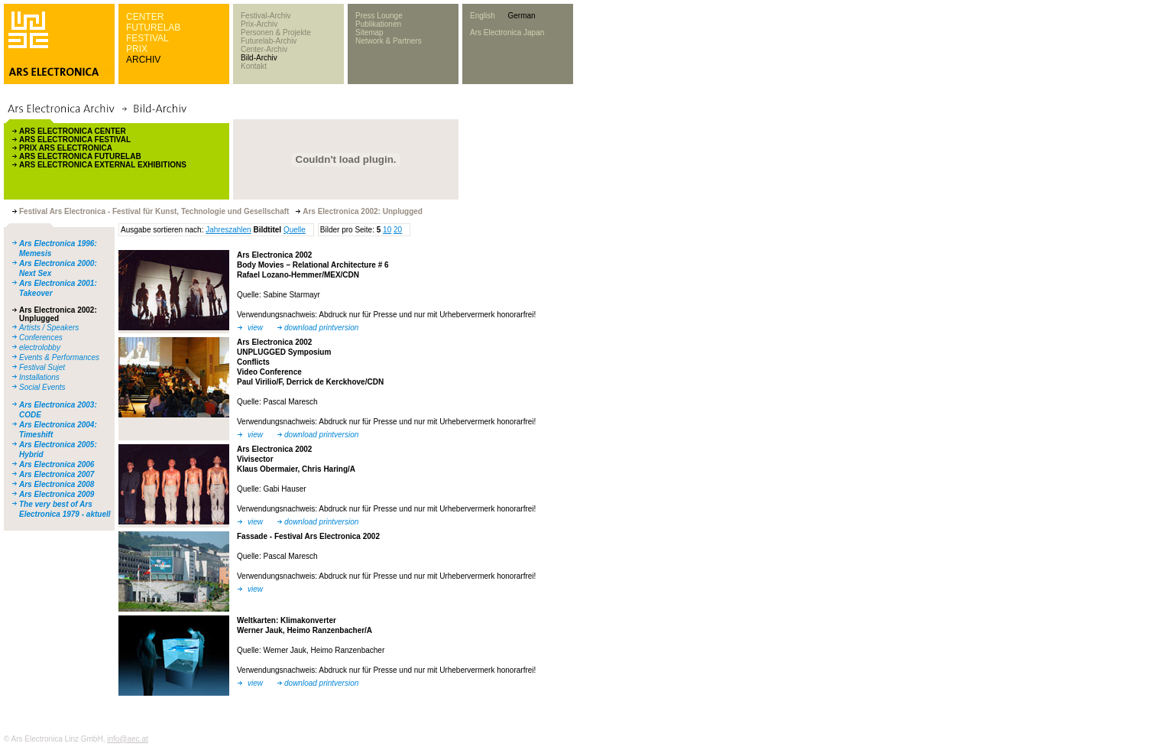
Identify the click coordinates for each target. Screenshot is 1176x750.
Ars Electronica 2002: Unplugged (58, 314)
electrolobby (39, 347)
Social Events (42, 387)
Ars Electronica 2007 (56, 474)
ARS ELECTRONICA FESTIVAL (75, 139)
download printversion (321, 327)
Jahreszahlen (228, 230)
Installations (39, 377)
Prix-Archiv (259, 24)
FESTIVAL (147, 38)
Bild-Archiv (259, 58)
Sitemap (369, 32)
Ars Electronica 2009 (56, 494)
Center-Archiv (264, 49)
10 (387, 230)
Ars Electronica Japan (507, 32)
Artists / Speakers (49, 327)
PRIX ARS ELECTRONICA (65, 148)
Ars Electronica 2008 (56, 484)
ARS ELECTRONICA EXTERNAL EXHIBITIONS (102, 165)
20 (398, 230)
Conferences (41, 337)
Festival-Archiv (266, 15)
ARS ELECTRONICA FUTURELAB (80, 156)
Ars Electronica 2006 (56, 464)
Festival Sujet (42, 367)
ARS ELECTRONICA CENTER (72, 131)
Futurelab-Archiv (268, 41)
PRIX (136, 49)
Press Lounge (379, 15)
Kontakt (254, 66)
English (482, 15)
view (255, 327)
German (521, 15)
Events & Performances (59, 357)
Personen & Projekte (276, 32)
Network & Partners (388, 41)
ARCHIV (143, 59)
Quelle (294, 230)
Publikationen (378, 24)
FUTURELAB (153, 27)
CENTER (145, 16)
